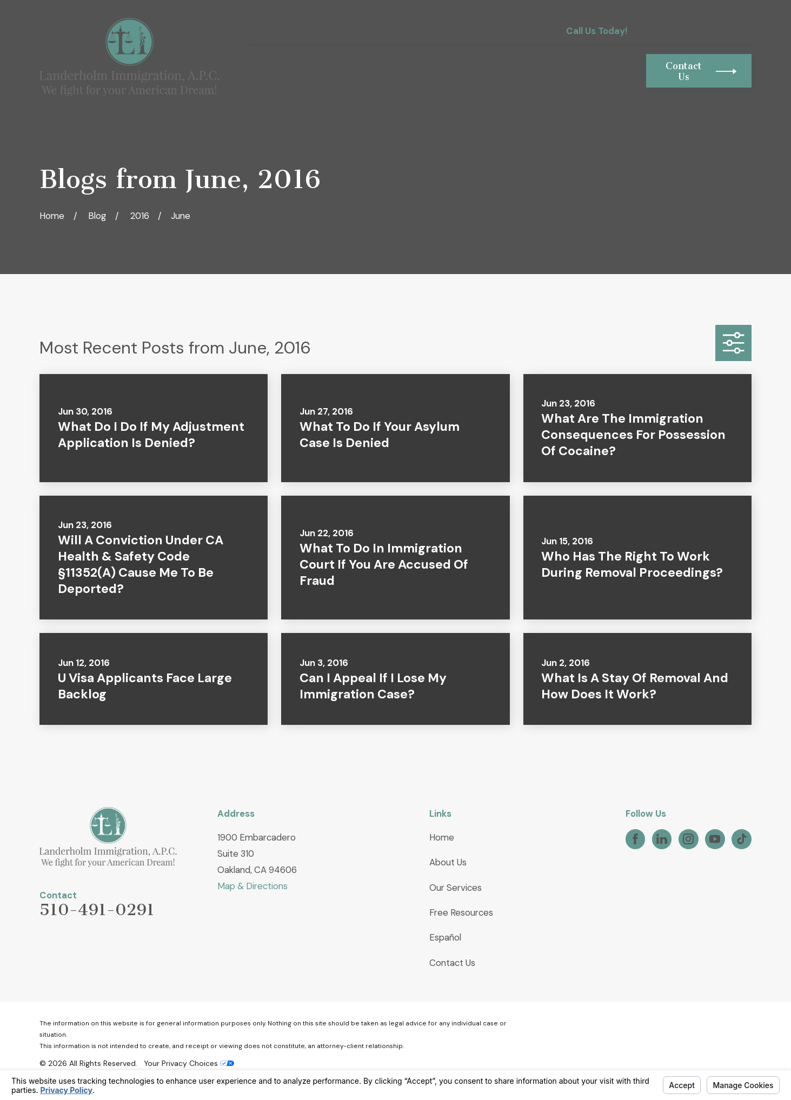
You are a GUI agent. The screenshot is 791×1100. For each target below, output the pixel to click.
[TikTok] (741, 839)
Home (441, 837)
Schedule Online (285, 31)
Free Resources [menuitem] (490, 71)
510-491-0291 (694, 31)
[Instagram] (688, 839)
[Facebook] (635, 839)
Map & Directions (252, 886)
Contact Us (452, 963)
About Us (448, 862)
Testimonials (414, 31)
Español (353, 31)
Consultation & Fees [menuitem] (579, 71)
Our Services (455, 888)
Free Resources (461, 912)
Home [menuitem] (262, 71)
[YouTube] (714, 839)
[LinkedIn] (661, 839)
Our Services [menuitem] (418, 71)
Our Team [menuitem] (356, 71)
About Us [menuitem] (304, 71)
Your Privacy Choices (189, 1063)
